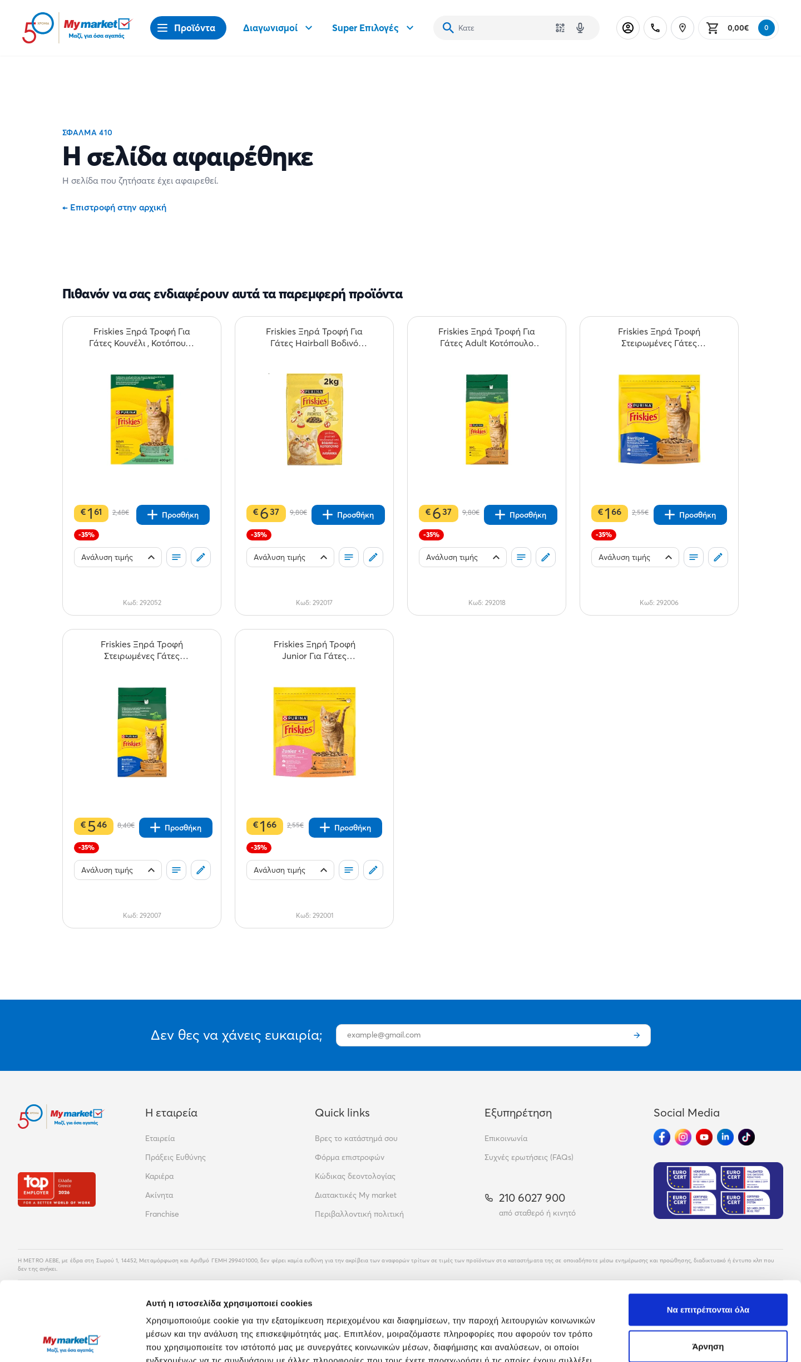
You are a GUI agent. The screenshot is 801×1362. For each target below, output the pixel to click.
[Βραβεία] (57, 1189)
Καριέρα (159, 1176)
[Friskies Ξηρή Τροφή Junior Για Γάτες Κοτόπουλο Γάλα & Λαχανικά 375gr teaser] (314, 650)
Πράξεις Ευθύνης (175, 1157)
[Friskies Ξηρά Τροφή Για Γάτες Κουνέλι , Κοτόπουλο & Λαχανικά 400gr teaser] (141, 337)
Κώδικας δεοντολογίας (355, 1176)
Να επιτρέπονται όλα (708, 1230)
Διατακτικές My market (356, 1195)
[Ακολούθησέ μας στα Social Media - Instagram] (683, 1137)
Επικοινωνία (505, 1138)
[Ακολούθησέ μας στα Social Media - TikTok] (746, 1137)
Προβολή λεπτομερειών (661, 1340)
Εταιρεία (160, 1138)
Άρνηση (708, 1267)
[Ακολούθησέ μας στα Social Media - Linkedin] (725, 1137)
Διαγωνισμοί (279, 28)
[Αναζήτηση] (448, 27)
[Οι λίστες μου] (176, 557)
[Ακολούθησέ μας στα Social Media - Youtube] (704, 1137)
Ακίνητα (159, 1195)
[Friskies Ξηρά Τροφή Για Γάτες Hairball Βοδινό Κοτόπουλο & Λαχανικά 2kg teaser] (314, 337)
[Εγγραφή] (637, 1035)
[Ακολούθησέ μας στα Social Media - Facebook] (662, 1137)
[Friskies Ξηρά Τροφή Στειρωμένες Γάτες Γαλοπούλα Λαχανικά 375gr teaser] (659, 337)
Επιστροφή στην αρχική (114, 207)
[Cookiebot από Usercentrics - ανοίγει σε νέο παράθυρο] (72, 1340)
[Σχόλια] (201, 557)
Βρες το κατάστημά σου (356, 1138)
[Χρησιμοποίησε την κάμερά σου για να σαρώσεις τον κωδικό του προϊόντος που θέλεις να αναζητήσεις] (560, 28)
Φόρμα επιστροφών (349, 1157)
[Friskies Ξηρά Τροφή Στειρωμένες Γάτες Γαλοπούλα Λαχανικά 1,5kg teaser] (141, 650)
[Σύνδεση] (628, 28)
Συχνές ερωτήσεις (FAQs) (528, 1157)
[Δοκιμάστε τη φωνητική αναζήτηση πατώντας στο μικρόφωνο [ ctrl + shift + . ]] (580, 28)
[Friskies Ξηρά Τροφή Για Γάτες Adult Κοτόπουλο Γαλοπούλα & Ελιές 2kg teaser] (486, 337)
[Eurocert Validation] (718, 1190)
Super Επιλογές (374, 28)
